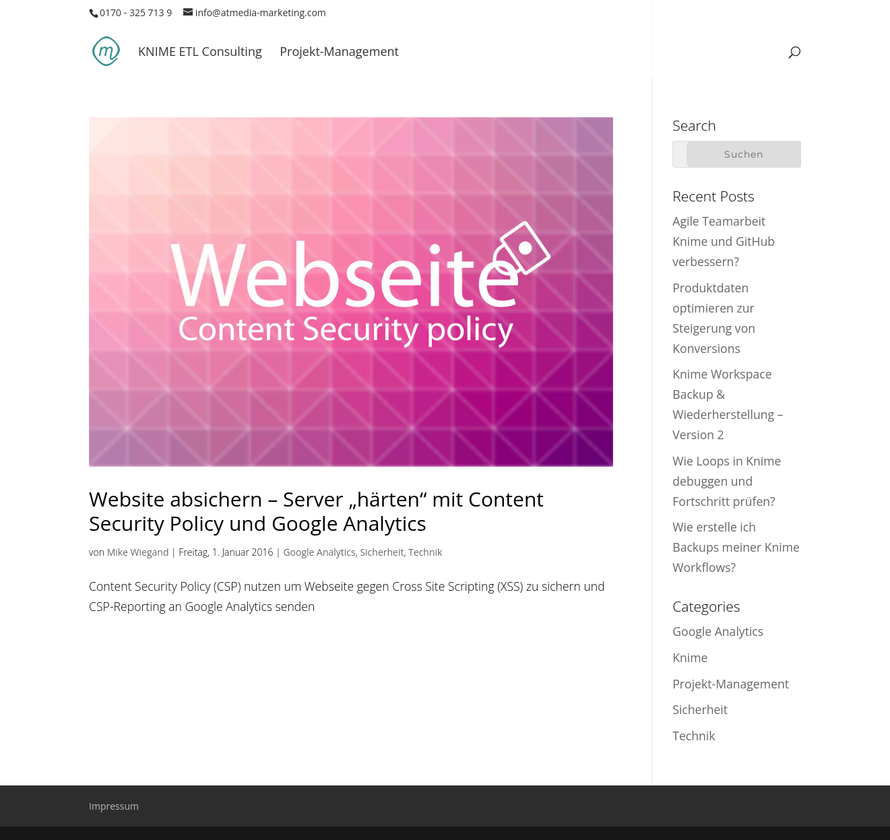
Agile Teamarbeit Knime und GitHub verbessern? (723, 241)
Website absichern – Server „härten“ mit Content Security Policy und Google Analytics (316, 511)
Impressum (114, 806)
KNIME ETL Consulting (200, 52)
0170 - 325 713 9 (136, 12)
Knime (689, 657)
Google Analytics (319, 552)
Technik (425, 552)
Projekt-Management (339, 52)
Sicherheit (382, 552)
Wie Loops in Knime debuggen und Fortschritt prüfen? (726, 481)
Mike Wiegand (138, 552)
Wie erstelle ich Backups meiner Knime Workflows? (736, 547)
